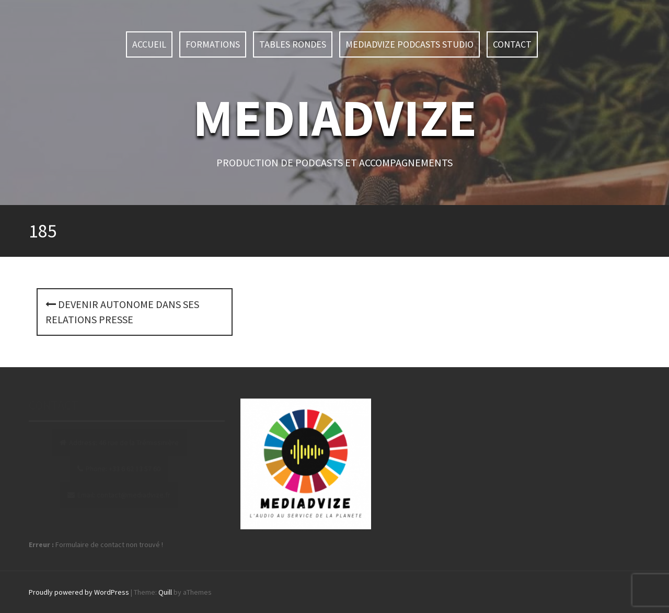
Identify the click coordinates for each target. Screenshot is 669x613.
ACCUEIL (149, 44)
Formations (213, 44)
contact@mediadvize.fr (133, 495)
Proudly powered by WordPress (79, 592)
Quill (165, 592)
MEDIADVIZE (335, 117)
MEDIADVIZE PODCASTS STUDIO (409, 44)
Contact (512, 44)
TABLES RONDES (292, 44)
